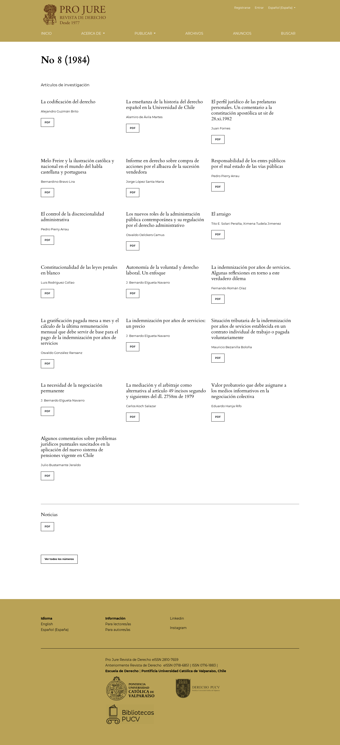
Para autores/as (117, 630)
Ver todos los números (59, 559)
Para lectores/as (118, 624)
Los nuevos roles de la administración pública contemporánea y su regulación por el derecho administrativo (165, 219)
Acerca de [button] (91, 33)
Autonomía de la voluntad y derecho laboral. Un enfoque (162, 270)
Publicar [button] (144, 33)
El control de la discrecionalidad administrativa (72, 217)
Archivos (194, 33)
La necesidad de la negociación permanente (71, 388)
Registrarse (243, 7)
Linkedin (177, 618)
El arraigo (221, 214)
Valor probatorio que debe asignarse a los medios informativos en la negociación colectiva (248, 391)
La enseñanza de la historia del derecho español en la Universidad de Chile (164, 105)
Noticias (49, 514)
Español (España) (283, 7)
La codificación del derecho (68, 102)
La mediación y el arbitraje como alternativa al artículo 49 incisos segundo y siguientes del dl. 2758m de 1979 (166, 391)
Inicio (46, 33)
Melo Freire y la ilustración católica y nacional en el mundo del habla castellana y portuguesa (77, 166)
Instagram (178, 628)
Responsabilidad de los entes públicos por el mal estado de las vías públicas (248, 163)
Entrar (259, 7)
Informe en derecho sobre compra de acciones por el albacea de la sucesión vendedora (162, 166)
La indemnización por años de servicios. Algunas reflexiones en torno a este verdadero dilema (251, 273)
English (47, 624)
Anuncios (242, 33)
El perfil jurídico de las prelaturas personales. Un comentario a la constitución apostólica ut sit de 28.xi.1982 (243, 110)
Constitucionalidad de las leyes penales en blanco (79, 270)
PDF (47, 122)
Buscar (288, 33)
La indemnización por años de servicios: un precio (165, 323)
